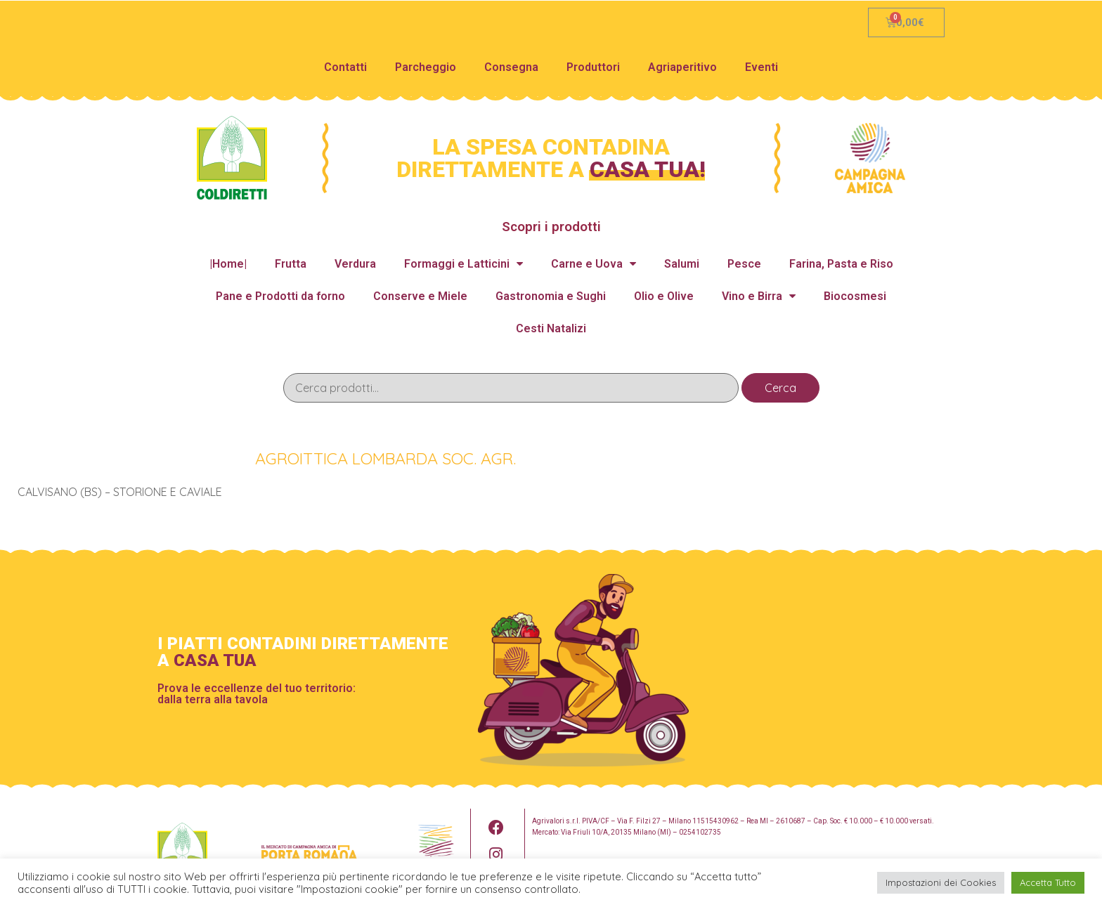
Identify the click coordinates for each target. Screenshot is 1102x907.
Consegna (511, 67)
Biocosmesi (855, 296)
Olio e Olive (664, 296)
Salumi (681, 263)
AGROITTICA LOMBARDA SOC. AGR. (386, 456)
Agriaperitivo (682, 67)
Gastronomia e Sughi (550, 296)
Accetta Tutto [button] (1048, 882)
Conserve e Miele (420, 296)
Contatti (345, 67)
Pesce (744, 263)
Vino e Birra (759, 296)
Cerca (780, 388)
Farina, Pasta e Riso (841, 263)
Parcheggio (425, 67)
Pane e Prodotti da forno (280, 296)
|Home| (228, 263)
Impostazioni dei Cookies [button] (941, 882)
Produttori (593, 67)
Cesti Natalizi (551, 328)
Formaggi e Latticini (463, 264)
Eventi (761, 67)
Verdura (355, 263)
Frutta (290, 263)
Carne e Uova (593, 264)
